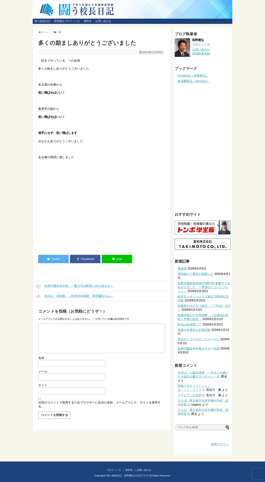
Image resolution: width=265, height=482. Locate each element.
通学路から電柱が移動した (195, 274)
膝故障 (182, 268)
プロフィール (201, 44)
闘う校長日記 (42, 21)
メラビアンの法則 (190, 395)
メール (42, 371)
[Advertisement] (69, 221)
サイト (42, 385)
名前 (41, 357)
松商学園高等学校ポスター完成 (198, 348)
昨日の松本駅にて (190, 324)
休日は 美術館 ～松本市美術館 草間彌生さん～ (74, 296)
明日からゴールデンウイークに (198, 339)
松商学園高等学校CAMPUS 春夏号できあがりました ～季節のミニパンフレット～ (204, 287)
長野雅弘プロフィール (67, 21)
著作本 (88, 21)
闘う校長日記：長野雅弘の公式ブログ (127, 475)
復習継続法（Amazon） (194, 81)
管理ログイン (220, 444)
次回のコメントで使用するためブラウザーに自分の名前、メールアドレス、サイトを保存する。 (99, 404)
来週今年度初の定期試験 (194, 329)
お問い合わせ (103, 21)
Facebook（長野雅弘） (193, 75)
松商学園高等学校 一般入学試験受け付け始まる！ (74, 286)
